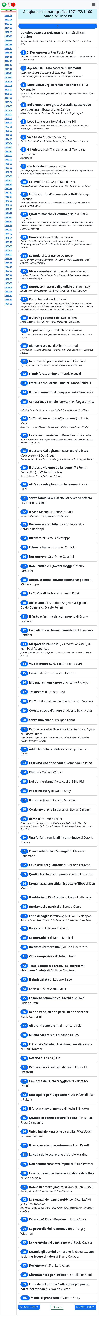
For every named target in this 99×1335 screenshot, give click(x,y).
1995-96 (8, 135)
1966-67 (8, 254)
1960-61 (8, 279)
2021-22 (8, 28)
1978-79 (8, 205)
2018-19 (8, 40)
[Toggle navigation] (93, 4)
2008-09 (8, 81)
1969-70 (8, 242)
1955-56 (8, 299)
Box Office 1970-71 (29, 1307)
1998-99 (8, 122)
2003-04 (8, 102)
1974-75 (8, 221)
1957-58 (8, 291)
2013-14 (8, 60)
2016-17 (8, 48)
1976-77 (8, 213)
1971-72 (8, 233)
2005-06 (8, 93)
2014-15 (8, 56)
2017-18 (8, 44)
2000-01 (8, 114)
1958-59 (8, 287)
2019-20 (8, 36)
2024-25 (8, 15)
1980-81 (8, 196)
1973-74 (8, 225)
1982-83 (8, 188)
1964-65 (8, 262)
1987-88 (8, 168)
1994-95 (8, 139)
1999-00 (8, 118)
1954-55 (8, 303)
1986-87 (8, 172)
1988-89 (8, 163)
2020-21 (8, 32)
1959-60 (8, 283)
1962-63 (8, 270)
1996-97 (8, 130)
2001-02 (8, 110)
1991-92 (8, 151)
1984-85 (8, 180)
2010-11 (8, 73)
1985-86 (8, 176)
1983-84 (8, 184)
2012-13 (8, 65)
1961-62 (8, 275)
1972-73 (8, 229)
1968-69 (8, 246)
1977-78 (8, 209)
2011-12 (8, 69)
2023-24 (8, 19)
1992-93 (8, 147)
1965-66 (8, 258)
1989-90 (8, 159)
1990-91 (8, 155)
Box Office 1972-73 (85, 1307)
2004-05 (8, 98)
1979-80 (8, 200)
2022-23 (8, 23)
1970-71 (8, 238)
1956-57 (8, 295)
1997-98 (8, 126)
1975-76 (8, 217)
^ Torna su (57, 1307)
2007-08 (8, 85)
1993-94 (8, 143)
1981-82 (8, 192)
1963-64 (8, 266)
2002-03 (8, 106)
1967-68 (8, 250)
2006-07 (8, 89)
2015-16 (8, 52)
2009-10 (8, 77)
